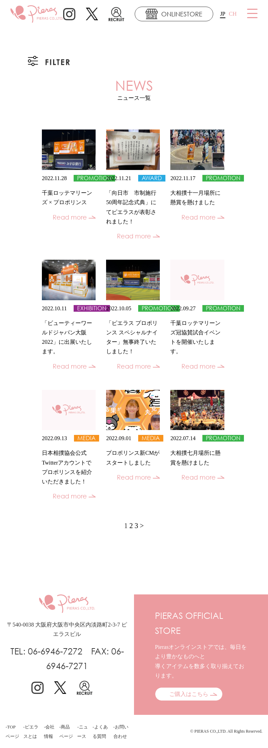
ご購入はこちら (188, 694)
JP (222, 14)
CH (233, 14)
